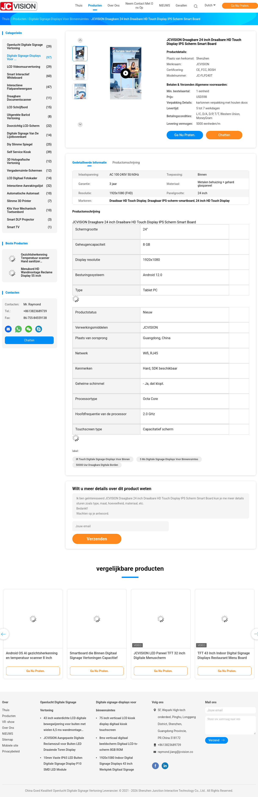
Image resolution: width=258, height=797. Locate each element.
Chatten (29, 340)
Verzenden (97, 538)
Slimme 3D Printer (29, 201)
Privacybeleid (11, 751)
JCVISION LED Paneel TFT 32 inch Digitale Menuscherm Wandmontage (159, 657)
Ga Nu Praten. (240, 5)
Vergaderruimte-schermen (29, 170)
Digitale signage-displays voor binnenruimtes (116, 706)
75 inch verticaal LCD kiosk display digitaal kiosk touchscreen (117, 724)
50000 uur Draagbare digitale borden (97, 465)
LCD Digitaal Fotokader (29, 178)
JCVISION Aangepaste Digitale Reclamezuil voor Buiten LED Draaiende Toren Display (64, 743)
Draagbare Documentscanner (29, 98)
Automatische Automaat (29, 193)
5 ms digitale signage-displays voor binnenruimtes (169, 459)
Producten (9, 716)
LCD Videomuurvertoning (29, 67)
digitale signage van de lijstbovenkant (29, 135)
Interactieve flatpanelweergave (29, 87)
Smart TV (29, 227)
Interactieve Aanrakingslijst (29, 186)
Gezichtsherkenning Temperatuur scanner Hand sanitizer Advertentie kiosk (35, 258)
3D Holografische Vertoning (29, 161)
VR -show (8, 722)
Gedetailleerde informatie (89, 162)
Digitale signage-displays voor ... (29, 57)
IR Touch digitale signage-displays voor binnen (103, 459)
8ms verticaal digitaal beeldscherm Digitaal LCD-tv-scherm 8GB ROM (118, 743)
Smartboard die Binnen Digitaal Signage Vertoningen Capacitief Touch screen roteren (94, 657)
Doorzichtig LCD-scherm (29, 126)
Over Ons (8, 727)
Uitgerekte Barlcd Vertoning (29, 116)
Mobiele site (10, 745)
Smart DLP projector (29, 219)
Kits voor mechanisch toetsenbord (29, 210)
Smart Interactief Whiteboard (29, 76)
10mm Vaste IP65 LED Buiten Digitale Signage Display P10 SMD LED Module (63, 763)
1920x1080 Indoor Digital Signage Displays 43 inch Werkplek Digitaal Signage (116, 763)
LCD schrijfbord (29, 107)
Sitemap (7, 739)
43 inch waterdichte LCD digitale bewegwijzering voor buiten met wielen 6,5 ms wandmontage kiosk (65, 724)
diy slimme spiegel (29, 144)
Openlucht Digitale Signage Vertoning (29, 46)
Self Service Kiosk (29, 152)
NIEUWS (7, 733)
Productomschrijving (126, 162)
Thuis (5, 710)
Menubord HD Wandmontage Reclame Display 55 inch (36, 272)
